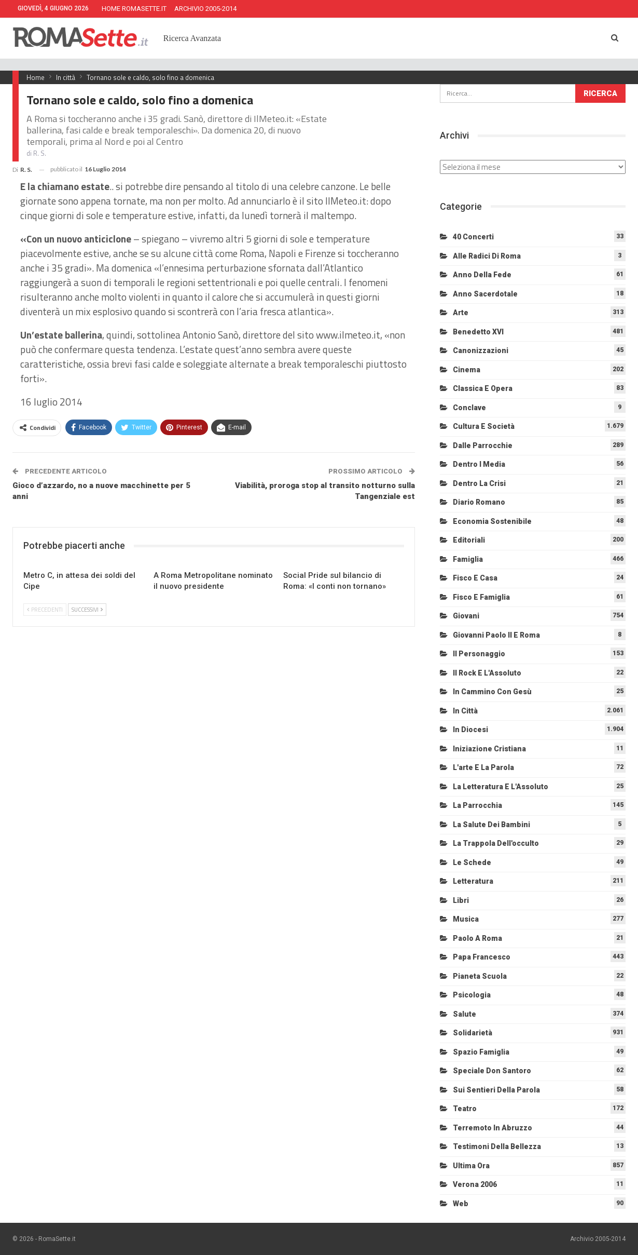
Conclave (469, 407)
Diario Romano (479, 502)
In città (465, 711)
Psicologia (472, 995)
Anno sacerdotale (485, 294)
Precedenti (45, 609)
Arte (460, 312)
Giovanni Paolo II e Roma (496, 635)
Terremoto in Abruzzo (492, 1128)
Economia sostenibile (492, 521)
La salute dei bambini (491, 824)
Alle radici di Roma (487, 256)
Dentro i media (479, 464)
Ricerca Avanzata (192, 38)
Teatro (465, 1108)
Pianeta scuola (480, 976)
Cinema (466, 370)
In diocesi (470, 729)
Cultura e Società (484, 426)
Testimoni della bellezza (497, 1146)
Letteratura (473, 881)
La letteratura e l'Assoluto (500, 786)
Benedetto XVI (478, 332)
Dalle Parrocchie (482, 445)
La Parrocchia (477, 805)
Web (460, 1203)
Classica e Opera (482, 388)
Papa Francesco (481, 957)
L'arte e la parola (483, 767)
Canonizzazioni (480, 350)
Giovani (466, 616)
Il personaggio (479, 654)
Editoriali (469, 540)
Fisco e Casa (475, 578)
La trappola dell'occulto (496, 843)
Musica (466, 919)
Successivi (87, 609)
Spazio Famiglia (481, 1052)
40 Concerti (473, 237)
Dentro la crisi (479, 483)
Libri (461, 900)
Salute (464, 1014)
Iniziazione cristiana (489, 749)
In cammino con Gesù (492, 691)
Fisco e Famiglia (481, 597)
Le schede (472, 862)
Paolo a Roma (477, 938)
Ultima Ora (471, 1166)
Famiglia (468, 559)
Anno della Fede (482, 275)
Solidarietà (472, 1033)
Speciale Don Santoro (492, 1071)
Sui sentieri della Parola (496, 1090)
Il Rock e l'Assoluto (487, 673)
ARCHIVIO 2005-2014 (205, 8)
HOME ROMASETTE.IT (134, 8)
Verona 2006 (475, 1184)
